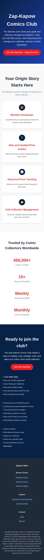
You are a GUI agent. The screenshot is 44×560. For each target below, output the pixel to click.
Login (22, 517)
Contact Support (22, 503)
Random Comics (22, 482)
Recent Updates (22, 486)
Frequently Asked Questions (22, 499)
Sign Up (22, 521)
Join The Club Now (22, 367)
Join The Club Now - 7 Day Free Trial (22, 52)
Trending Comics (22, 477)
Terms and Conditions (12, 534)
